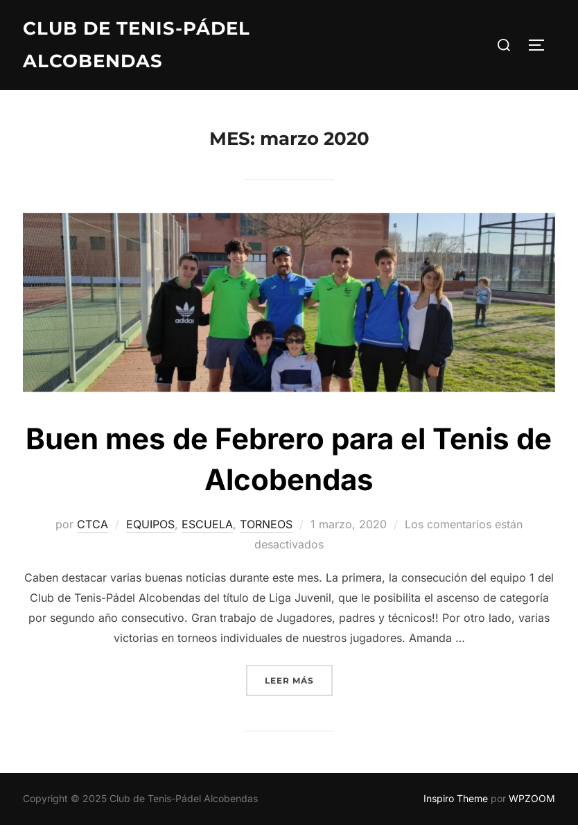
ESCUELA (207, 524)
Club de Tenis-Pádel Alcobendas (136, 44)
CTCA (92, 524)
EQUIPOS (150, 524)
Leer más (299, 679)
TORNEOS (266, 524)
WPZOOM (532, 798)
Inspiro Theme (455, 798)
